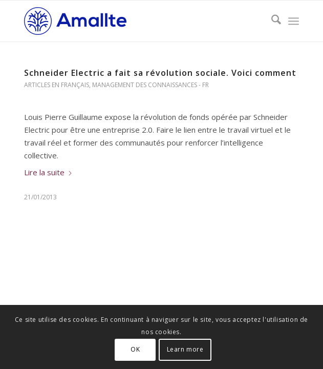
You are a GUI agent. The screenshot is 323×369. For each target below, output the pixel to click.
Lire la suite (48, 172)
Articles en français (56, 84)
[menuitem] (271, 21)
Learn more (185, 349)
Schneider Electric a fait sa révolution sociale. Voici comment (160, 72)
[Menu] (293, 21)
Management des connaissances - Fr (150, 84)
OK (135, 349)
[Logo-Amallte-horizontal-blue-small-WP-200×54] (134, 21)
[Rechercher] (271, 21)
